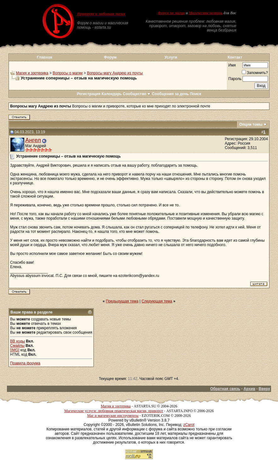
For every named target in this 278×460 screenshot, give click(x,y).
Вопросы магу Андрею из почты (115, 73)
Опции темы (251, 124)
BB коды (17, 341)
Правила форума (25, 363)
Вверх (264, 389)
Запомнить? (255, 73)
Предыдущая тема (122, 301)
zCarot (188, 425)
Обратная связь (225, 389)
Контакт (235, 57)
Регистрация (88, 94)
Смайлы (17, 345)
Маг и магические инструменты (113, 415)
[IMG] (14, 350)
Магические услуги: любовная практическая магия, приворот (113, 411)
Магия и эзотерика (32, 73)
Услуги (170, 57)
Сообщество (137, 94)
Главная (44, 57)
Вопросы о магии (67, 73)
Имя (231, 65)
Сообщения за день (170, 94)
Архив (249, 389)
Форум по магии (171, 13)
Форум (110, 57)
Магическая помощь (206, 13)
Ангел (33, 140)
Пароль (234, 79)
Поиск (195, 94)
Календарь (111, 94)
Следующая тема (157, 301)
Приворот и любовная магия (101, 14)
